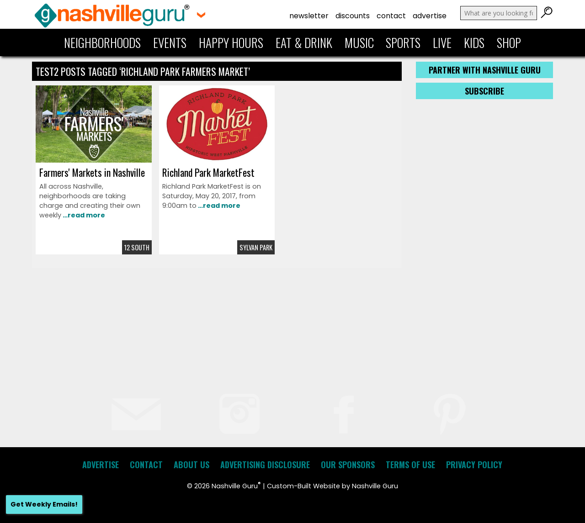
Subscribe (484, 91)
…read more (83, 215)
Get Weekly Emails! (44, 504)
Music (359, 42)
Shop (509, 42)
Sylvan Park (255, 247)
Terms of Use (410, 464)
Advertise (430, 16)
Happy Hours (231, 42)
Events (169, 42)
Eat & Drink (304, 42)
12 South (136, 247)
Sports (403, 42)
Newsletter (309, 16)
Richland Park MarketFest (208, 172)
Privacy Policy (474, 464)
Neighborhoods (102, 42)
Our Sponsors (348, 464)
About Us (191, 464)
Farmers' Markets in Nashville (92, 172)
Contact (391, 16)
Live (442, 42)
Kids (474, 42)
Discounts (352, 16)
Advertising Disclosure (265, 464)
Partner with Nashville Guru (485, 70)
